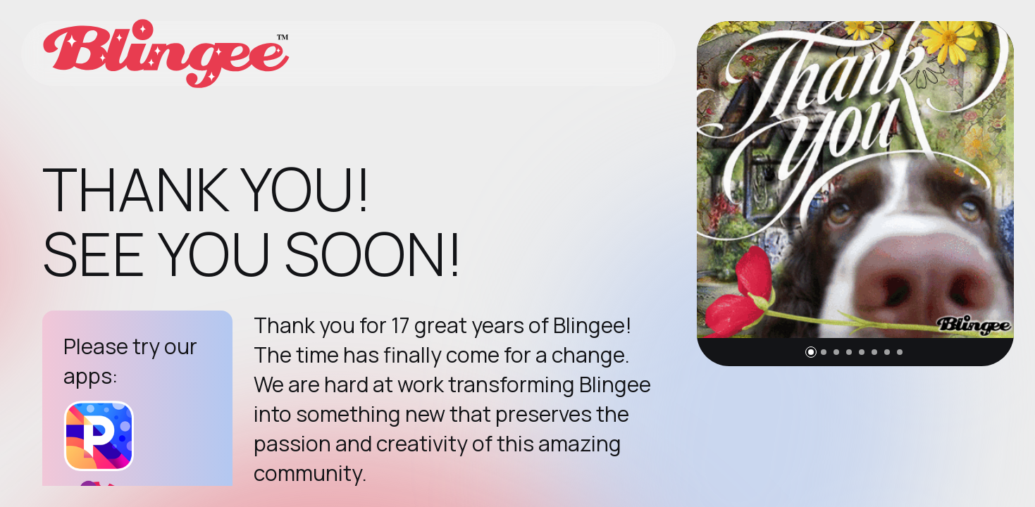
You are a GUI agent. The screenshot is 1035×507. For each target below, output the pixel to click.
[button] (811, 352)
